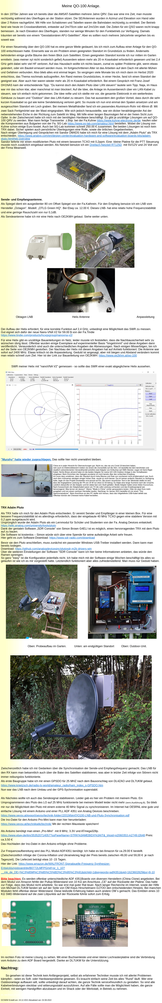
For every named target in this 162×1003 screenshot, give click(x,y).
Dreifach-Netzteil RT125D (106, 144)
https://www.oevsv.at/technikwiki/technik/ (26, 823)
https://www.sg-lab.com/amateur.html (91, 123)
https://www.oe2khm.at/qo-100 (118, 355)
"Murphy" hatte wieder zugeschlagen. (26, 459)
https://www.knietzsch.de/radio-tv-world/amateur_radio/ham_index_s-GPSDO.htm (52, 785)
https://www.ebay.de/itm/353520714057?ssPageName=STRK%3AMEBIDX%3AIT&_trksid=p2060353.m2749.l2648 (73, 835)
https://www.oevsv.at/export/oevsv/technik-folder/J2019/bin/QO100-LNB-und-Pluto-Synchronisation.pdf (65, 815)
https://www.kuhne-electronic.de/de (119, 120)
